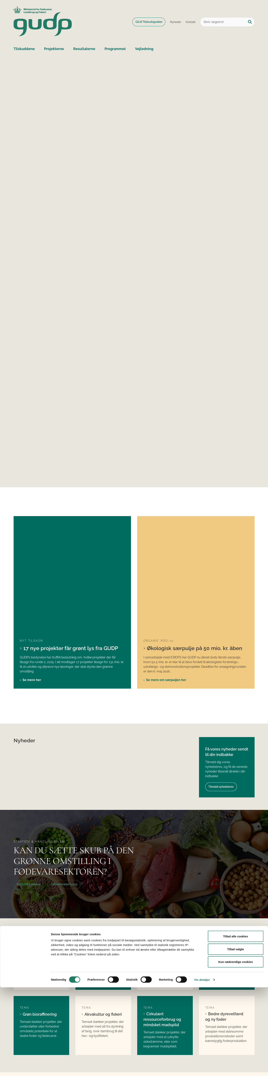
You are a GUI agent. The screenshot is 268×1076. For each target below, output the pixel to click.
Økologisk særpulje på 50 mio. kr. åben (194, 535)
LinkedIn (148, 999)
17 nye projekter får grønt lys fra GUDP (70, 535)
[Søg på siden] (250, 22)
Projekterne (54, 49)
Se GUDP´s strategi (29, 771)
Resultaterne (84, 49)
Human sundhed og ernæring (225, 838)
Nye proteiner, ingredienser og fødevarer (96, 841)
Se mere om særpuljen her (166, 567)
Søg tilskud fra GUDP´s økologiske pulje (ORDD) (103, 1013)
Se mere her (32, 567)
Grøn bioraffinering (40, 901)
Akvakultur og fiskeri (103, 901)
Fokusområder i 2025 (64, 771)
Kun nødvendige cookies (235, 1050)
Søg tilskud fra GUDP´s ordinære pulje (102, 1002)
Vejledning (144, 49)
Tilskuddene (24, 49)
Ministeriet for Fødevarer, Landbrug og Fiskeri (227, 1002)
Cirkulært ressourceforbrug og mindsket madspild (162, 906)
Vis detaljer (202, 1068)
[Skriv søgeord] (227, 22)
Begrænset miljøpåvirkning (157, 838)
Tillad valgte (235, 1037)
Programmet (115, 49)
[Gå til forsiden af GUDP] (43, 22)
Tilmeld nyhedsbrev (221, 673)
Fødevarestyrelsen (215, 1010)
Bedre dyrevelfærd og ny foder (224, 904)
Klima (28, 836)
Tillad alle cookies (235, 1025)
